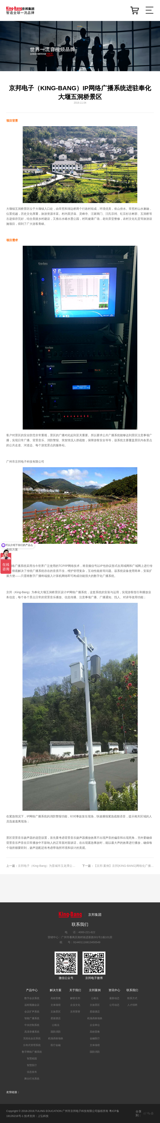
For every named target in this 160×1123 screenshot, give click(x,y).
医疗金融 (56, 1045)
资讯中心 (114, 990)
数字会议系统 (31, 998)
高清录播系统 (31, 1031)
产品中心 (32, 990)
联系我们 (132, 990)
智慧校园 (32, 1058)
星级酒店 (56, 1018)
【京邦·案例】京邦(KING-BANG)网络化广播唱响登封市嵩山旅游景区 (118, 865)
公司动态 (114, 1004)
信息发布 (32, 1071)
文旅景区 (56, 1011)
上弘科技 (43, 1116)
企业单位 (95, 1025)
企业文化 (75, 1004)
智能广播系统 (31, 1018)
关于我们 (75, 990)
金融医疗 (95, 1038)
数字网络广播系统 (32, 1051)
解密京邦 (75, 998)
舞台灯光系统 (31, 1078)
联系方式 (132, 998)
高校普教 (56, 998)
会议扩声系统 (31, 1011)
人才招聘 (132, 1004)
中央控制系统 (31, 1025)
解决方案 (55, 990)
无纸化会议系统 (32, 1038)
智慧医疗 (32, 1065)
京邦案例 (95, 990)
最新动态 (114, 998)
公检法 (55, 1025)
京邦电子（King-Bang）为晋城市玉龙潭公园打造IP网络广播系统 (42, 865)
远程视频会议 (31, 1004)
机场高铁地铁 (55, 1038)
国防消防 (56, 1031)
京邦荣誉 (75, 1011)
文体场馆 (56, 1004)
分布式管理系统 (32, 1045)
